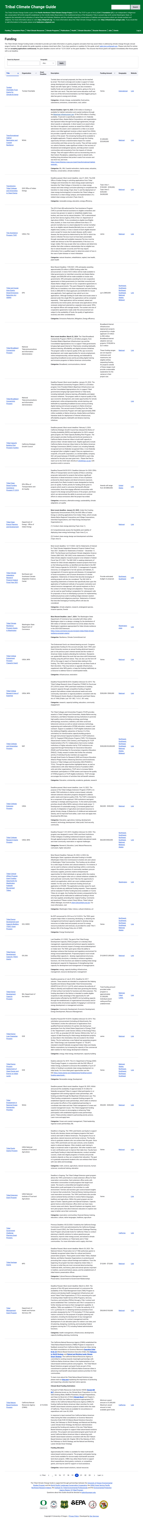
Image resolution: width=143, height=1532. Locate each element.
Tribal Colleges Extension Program (11, 806)
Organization (26, 73)
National (122, 140)
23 (90, 1475)
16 (60, 1475)
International (123, 91)
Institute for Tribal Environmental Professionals (71, 1488)
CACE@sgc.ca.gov (84, 461)
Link (132, 91)
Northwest (122, 286)
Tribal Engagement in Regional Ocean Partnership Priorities (11, 1105)
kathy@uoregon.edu (89, 1492)
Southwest (122, 288)
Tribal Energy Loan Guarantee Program (12, 1036)
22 (86, 1475)
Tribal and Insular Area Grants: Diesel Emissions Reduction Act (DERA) (12, 293)
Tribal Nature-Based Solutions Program (12, 1405)
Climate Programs (52, 31)
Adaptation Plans (18, 31)
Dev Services (94, 1516)
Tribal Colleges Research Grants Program (12, 840)
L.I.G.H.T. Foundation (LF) (104, 13)
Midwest (122, 300)
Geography (43, 59)
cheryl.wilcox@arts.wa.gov (80, 903)
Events (116, 31)
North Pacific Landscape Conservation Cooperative (69, 1485)
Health (74, 31)
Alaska (121, 298)
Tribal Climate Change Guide (30, 7)
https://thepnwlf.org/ (45, 20)
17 (64, 1475)
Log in (139, 31)
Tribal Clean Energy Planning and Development (12, 524)
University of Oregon (94, 1483)
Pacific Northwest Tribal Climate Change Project (55, 13)
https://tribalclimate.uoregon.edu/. (113, 20)
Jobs (110, 31)
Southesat (122, 925)
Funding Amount (106, 73)
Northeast (122, 290)
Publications (65, 31)
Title (12, 73)
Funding (8, 31)
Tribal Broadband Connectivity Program (12, 350)
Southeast (122, 293)
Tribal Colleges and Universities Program (12, 746)
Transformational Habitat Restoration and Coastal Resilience (12, 140)
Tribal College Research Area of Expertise (12, 693)
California (122, 1233)
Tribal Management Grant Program (11, 1310)
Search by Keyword (13, 59)
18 (68, 1475)
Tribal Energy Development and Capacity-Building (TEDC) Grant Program (12, 924)
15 (56, 1475)
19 (73, 1475)
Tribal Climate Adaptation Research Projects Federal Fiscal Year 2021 (12, 577)
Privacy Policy (74, 1516)
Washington (123, 882)
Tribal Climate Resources (35, 31)
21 (81, 1475)
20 (77, 1475)
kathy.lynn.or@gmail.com (108, 46)
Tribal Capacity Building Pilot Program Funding (12, 445)
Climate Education (84, 31)
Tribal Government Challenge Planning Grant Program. (11, 1233)
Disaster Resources (100, 31)
